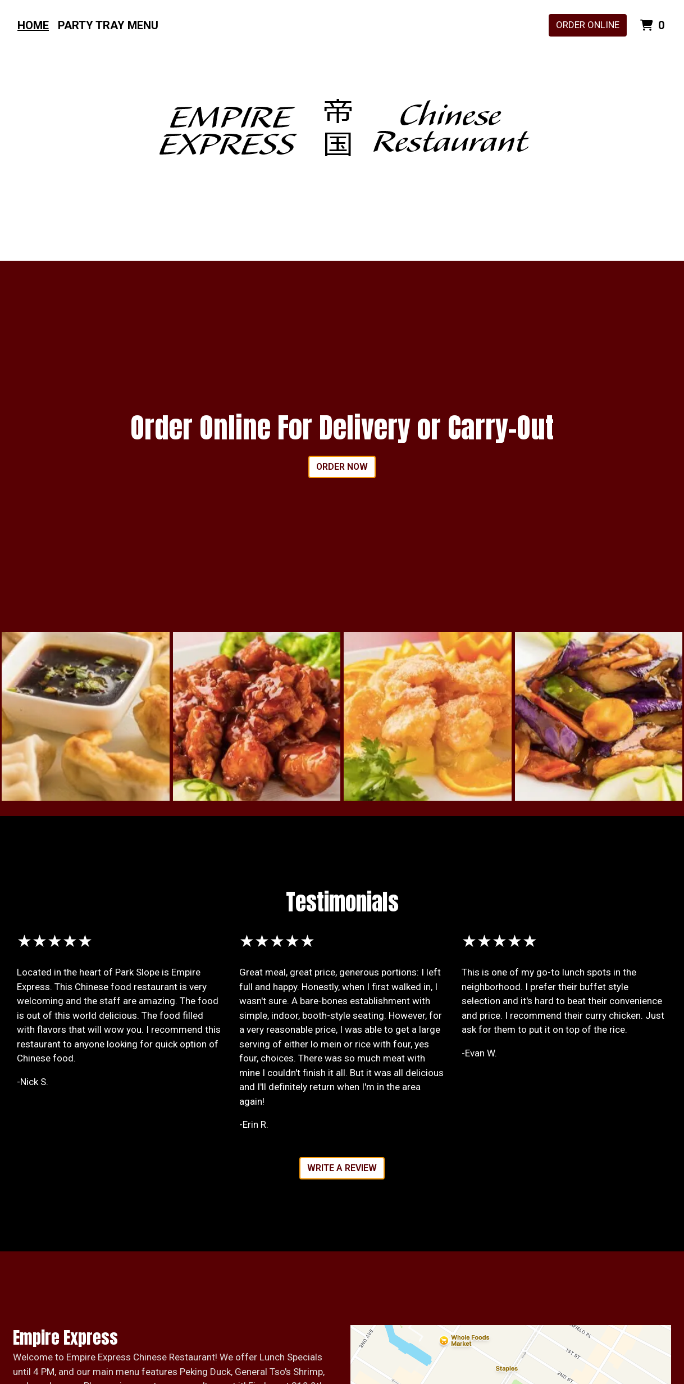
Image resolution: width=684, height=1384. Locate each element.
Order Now (342, 466)
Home (33, 25)
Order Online (587, 24)
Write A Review (342, 1168)
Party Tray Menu (108, 25)
